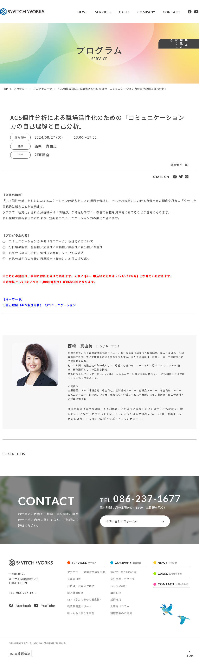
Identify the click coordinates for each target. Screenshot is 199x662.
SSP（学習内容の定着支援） (84, 601)
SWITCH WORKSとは (123, 574)
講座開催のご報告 (121, 615)
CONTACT (160, 12)
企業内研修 (74, 581)
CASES (112, 12)
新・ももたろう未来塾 (80, 615)
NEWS (69, 12)
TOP (190, 655)
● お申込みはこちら (193, 59)
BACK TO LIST (15, 454)
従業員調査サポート (79, 608)
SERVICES (91, 12)
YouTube (44, 607)
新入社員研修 (75, 594)
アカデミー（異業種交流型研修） (87, 574)
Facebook (20, 607)
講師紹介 (115, 594)
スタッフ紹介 (118, 587)
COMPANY (135, 12)
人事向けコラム (119, 608)
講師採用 (115, 601)
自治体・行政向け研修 (80, 587)
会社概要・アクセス (122, 581)
